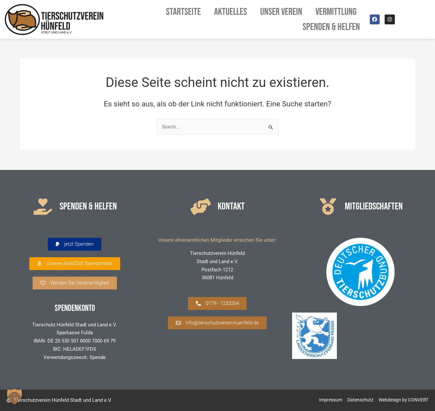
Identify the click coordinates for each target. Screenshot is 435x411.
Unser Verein (281, 12)
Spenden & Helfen (331, 27)
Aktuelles (230, 12)
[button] (74, 244)
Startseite (183, 12)
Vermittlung (337, 12)
